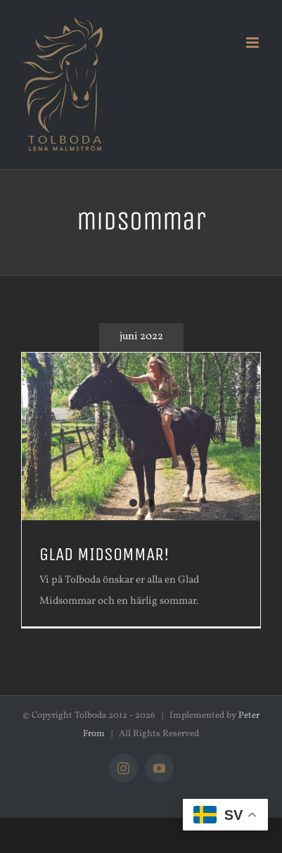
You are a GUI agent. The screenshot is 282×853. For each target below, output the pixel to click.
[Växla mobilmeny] (253, 42)
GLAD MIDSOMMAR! (104, 554)
